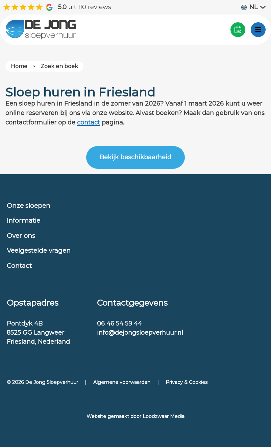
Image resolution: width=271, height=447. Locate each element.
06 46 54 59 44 (119, 323)
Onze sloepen (28, 205)
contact (88, 122)
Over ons (21, 236)
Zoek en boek (59, 66)
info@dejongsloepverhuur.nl (140, 332)
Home (19, 66)
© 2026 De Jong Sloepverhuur (42, 382)
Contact (19, 266)
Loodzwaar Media (163, 416)
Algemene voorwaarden (121, 382)
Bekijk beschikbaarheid (135, 157)
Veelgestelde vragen (39, 250)
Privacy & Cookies (186, 382)
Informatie (23, 220)
